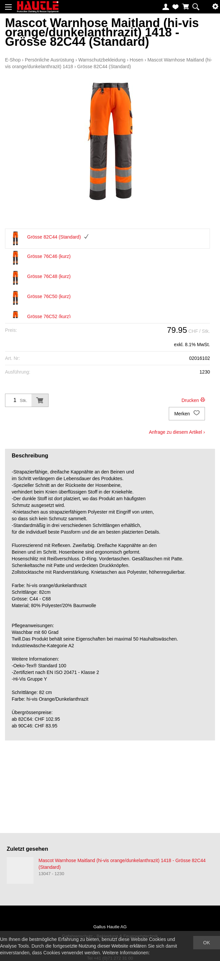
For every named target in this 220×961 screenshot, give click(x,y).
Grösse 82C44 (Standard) (104, 66)
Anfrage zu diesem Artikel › (177, 432)
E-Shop (13, 59)
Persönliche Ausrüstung (49, 59)
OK (206, 942)
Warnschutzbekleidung (102, 59)
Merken (187, 413)
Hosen (136, 59)
